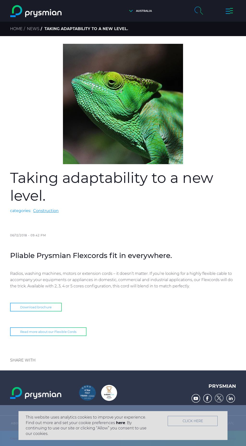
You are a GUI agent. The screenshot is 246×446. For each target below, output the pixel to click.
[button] (139, 11)
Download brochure (36, 307)
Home (16, 28)
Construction (46, 210)
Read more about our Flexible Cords (48, 332)
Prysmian (222, 386)
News (33, 28)
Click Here (193, 421)
